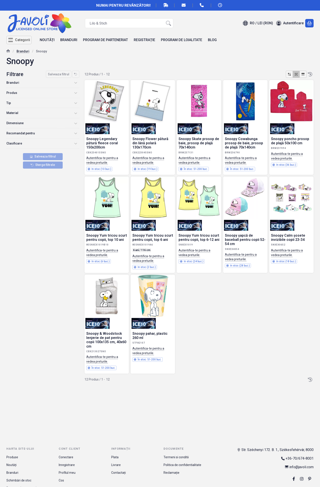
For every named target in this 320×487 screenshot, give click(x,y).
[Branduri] (75, 82)
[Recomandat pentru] (75, 133)
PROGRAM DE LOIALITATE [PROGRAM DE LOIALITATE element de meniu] (181, 40)
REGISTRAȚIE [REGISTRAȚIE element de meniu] (144, 40)
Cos (61, 480)
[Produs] (75, 92)
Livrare (116, 465)
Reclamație (171, 472)
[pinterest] (310, 479)
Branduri (23, 51)
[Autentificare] (290, 23)
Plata (115, 457)
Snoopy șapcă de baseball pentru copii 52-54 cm (245, 239)
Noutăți (11, 465)
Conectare (66, 457)
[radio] (289, 74)
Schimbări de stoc (18, 480)
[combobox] (129, 23)
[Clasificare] (75, 143)
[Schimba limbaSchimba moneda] (258, 23)
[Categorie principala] (8, 51)
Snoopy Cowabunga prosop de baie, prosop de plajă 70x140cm (244, 143)
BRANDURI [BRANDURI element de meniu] (68, 40)
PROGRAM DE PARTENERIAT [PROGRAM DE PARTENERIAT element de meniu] (105, 40)
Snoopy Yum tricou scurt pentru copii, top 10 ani (106, 237)
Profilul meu (67, 472)
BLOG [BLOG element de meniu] (212, 40)
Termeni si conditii (176, 457)
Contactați (118, 472)
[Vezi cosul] (309, 23)
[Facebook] (294, 479)
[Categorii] (19, 40)
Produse (12, 457)
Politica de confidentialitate (182, 465)
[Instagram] (302, 479)
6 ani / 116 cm (141, 250)
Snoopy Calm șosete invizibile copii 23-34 (288, 237)
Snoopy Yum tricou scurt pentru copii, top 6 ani (152, 237)
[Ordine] (310, 74)
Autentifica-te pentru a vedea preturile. (102, 160)
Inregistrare (67, 465)
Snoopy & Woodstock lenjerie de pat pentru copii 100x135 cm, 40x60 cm (106, 339)
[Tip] (75, 103)
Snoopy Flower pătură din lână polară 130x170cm (150, 143)
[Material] (75, 113)
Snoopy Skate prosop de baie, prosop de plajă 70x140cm (199, 143)
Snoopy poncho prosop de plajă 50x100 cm (290, 141)
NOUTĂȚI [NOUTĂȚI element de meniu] (47, 40)
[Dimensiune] (75, 123)
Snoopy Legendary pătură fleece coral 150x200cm (102, 143)
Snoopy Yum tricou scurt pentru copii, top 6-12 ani (199, 237)
